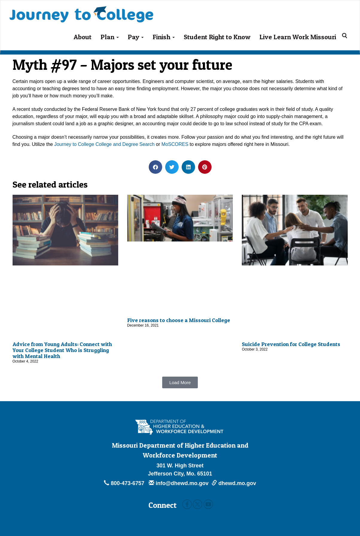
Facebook (187, 504)
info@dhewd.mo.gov (179, 483)
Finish (164, 37)
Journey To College (81, 10)
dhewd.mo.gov (234, 483)
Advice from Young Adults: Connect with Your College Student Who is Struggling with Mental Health (62, 350)
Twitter (197, 504)
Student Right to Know (217, 37)
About (83, 37)
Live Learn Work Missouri (297, 37)
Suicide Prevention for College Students (291, 344)
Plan (110, 37)
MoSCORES (175, 144)
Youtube (208, 504)
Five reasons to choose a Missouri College (178, 320)
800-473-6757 (125, 483)
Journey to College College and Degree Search (104, 144)
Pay (136, 37)
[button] (155, 167)
